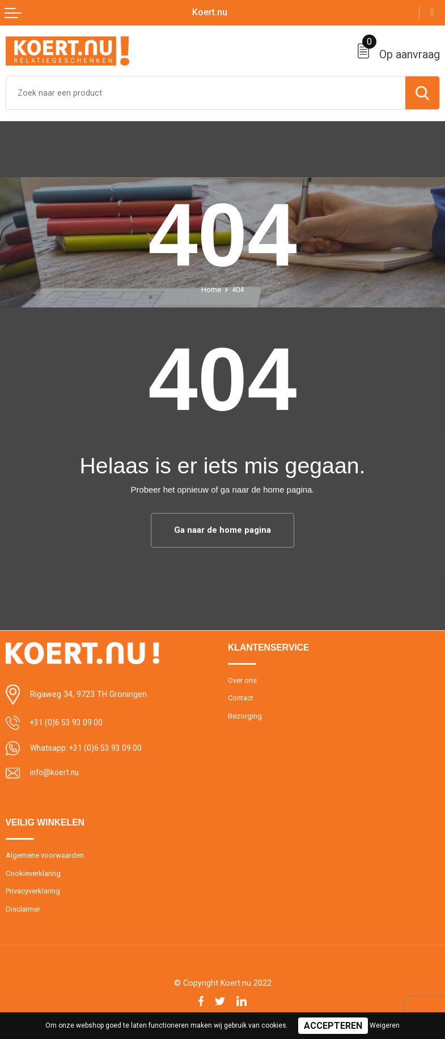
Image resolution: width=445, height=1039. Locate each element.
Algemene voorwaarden (45, 855)
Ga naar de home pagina (222, 530)
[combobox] (205, 92)
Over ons (242, 680)
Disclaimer (23, 909)
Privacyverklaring (33, 891)
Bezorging (245, 716)
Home (211, 289)
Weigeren (385, 1025)
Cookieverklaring (33, 873)
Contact (241, 698)
